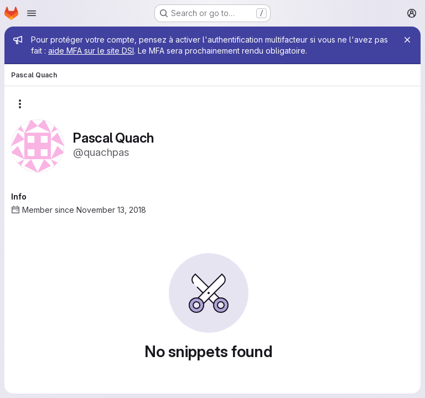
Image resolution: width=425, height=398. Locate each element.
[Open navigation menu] (31, 13)
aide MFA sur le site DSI (91, 50)
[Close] (407, 39)
